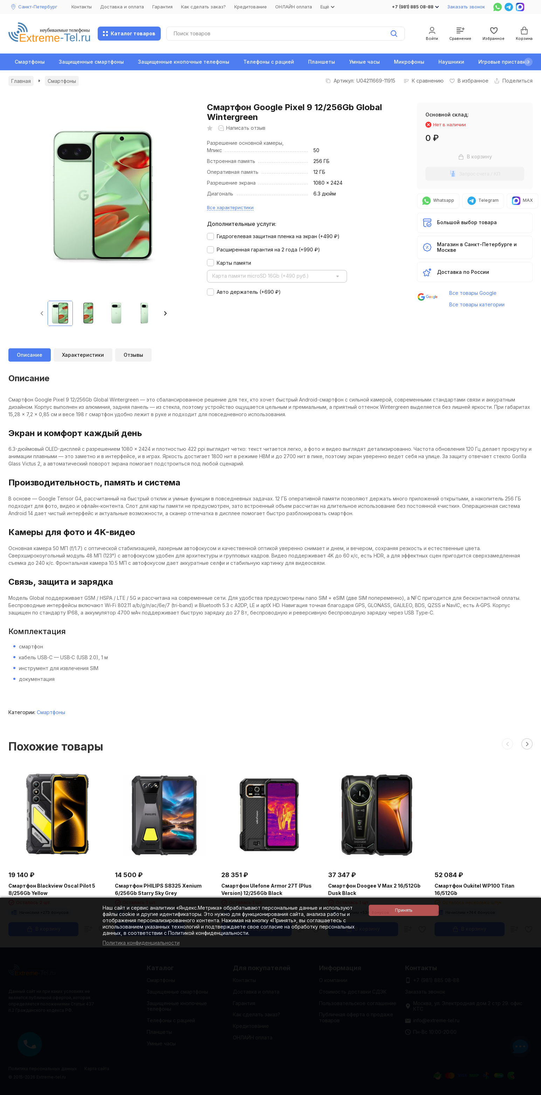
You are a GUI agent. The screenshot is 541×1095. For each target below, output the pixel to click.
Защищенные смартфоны (91, 62)
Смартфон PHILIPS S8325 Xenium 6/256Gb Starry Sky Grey (158, 889)
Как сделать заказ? (203, 6)
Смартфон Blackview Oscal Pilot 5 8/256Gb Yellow (51, 889)
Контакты (81, 6)
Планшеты (321, 62)
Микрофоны (409, 62)
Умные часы (364, 62)
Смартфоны (30, 62)
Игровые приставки (503, 62)
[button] (528, 62)
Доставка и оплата (122, 6)
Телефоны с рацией (268, 62)
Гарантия (162, 6)
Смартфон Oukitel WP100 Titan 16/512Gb (474, 889)
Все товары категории (477, 304)
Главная (21, 81)
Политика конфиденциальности (141, 943)
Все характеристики (230, 207)
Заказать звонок (466, 6)
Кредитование (250, 6)
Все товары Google (473, 293)
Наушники (451, 62)
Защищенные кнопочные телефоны (183, 62)
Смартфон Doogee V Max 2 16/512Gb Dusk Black (374, 889)
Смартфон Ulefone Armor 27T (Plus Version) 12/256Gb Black (266, 889)
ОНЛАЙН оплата (293, 6)
